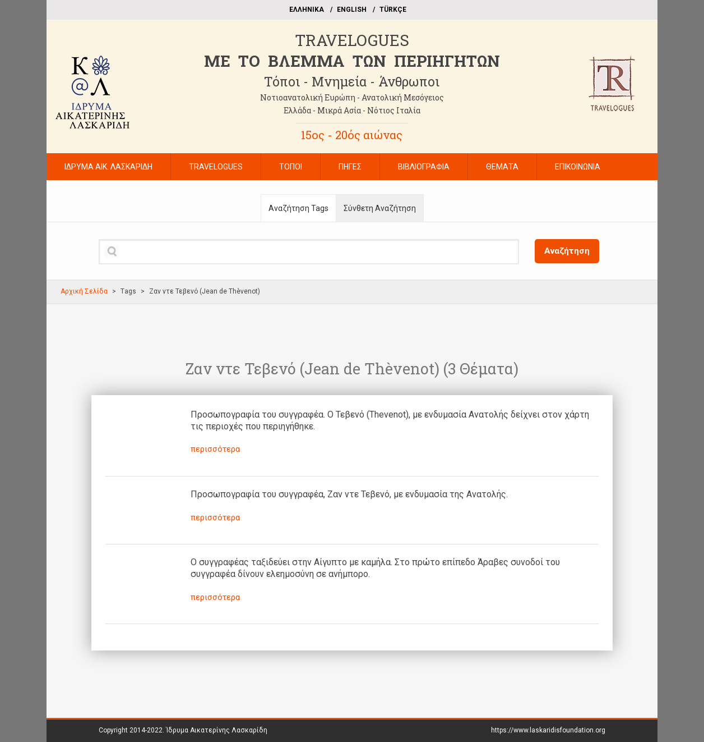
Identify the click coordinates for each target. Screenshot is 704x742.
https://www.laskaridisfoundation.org (548, 730)
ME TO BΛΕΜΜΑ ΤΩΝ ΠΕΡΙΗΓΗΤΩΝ (352, 61)
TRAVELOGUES (352, 40)
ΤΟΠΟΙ (290, 166)
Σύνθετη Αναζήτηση (380, 208)
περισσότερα (215, 449)
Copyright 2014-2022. (183, 730)
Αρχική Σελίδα (84, 291)
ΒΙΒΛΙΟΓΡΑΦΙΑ (424, 166)
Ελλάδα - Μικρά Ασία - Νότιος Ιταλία (352, 110)
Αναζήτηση (567, 251)
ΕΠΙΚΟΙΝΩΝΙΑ (577, 166)
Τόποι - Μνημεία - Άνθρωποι (351, 81)
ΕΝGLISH (352, 9)
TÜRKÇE (392, 9)
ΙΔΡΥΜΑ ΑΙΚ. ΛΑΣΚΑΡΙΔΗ (108, 166)
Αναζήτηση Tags (298, 208)
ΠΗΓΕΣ (350, 166)
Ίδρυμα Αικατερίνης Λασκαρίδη (216, 730)
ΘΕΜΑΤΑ (502, 166)
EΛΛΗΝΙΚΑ (306, 9)
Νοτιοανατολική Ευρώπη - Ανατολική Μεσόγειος (352, 97)
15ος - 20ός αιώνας (351, 134)
